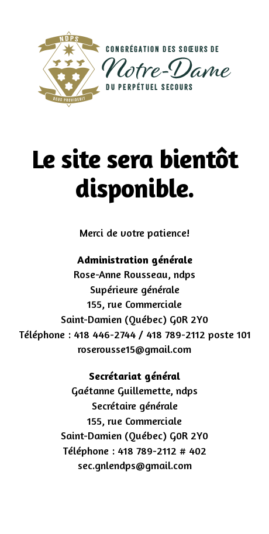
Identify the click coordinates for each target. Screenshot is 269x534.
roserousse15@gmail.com (134, 348)
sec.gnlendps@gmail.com (135, 465)
